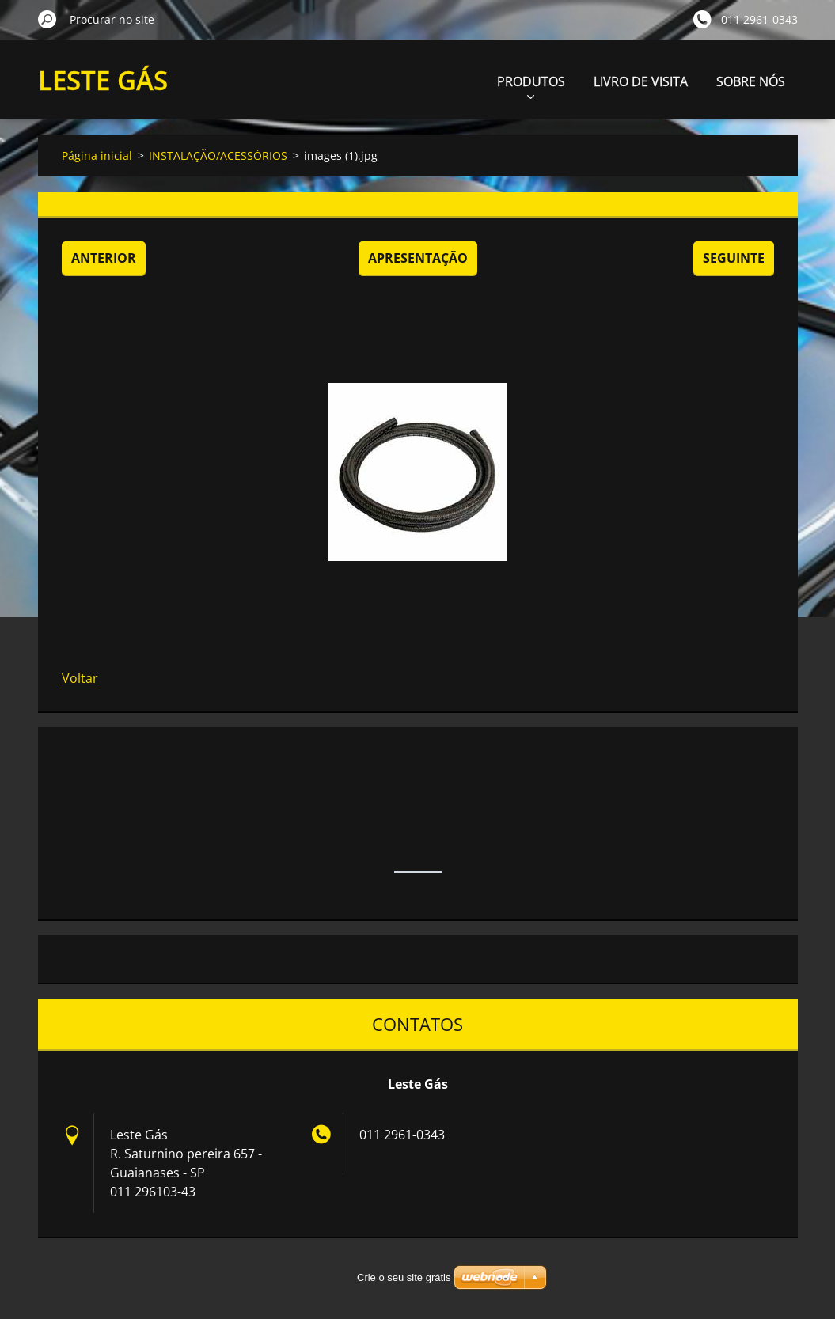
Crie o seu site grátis (404, 1277)
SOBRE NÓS (750, 81)
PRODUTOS (531, 86)
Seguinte (734, 258)
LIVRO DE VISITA (641, 81)
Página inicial (97, 155)
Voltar (80, 678)
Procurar (47, 19)
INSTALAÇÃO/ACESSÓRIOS (218, 155)
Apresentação (418, 258)
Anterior (103, 258)
